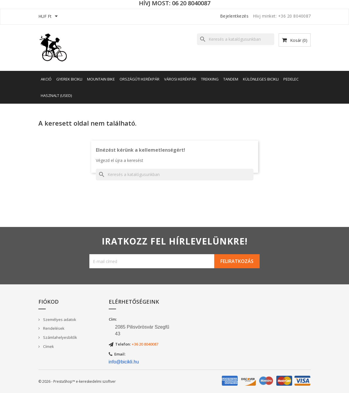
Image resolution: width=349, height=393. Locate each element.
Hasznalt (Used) (56, 95)
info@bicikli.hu (124, 361)
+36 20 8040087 (145, 344)
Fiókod (48, 301)
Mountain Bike (101, 79)
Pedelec (291, 79)
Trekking (210, 79)
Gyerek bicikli (69, 79)
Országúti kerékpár (139, 79)
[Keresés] (235, 39)
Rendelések (53, 328)
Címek (48, 346)
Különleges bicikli (261, 79)
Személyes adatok (59, 319)
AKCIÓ (46, 79)
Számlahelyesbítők (59, 337)
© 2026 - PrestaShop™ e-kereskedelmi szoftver (77, 381)
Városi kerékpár (180, 79)
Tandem (230, 79)
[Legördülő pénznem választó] (49, 16)
